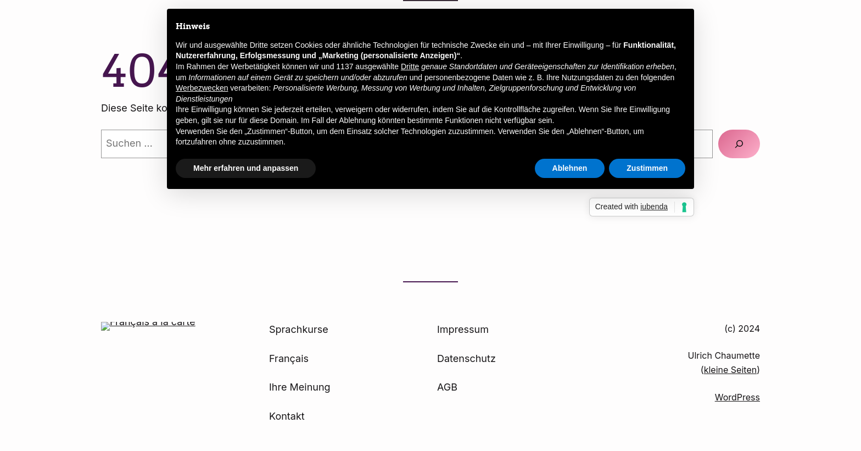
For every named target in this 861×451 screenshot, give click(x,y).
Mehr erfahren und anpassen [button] (245, 168)
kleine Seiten (730, 369)
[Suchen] (739, 144)
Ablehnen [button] (570, 168)
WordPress (737, 397)
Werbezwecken (202, 87)
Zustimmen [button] (647, 168)
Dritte (410, 66)
